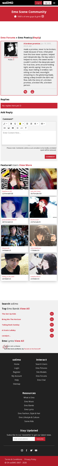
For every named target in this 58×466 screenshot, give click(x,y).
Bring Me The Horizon (11, 319)
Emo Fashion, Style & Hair (29, 413)
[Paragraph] (36, 124)
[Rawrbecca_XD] (14, 178)
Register (16, 372)
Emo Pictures (41, 368)
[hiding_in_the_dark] (14, 264)
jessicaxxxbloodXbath (9, 220)
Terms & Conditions (13, 459)
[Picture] (9, 128)
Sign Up (47, 3)
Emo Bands (29, 405)
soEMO (7, 3)
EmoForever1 (35, 220)
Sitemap (16, 384)
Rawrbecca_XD (7, 191)
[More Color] (23, 124)
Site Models (41, 372)
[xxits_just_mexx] (43, 178)
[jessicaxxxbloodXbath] (14, 207)
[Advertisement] (29, 29)
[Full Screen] (17, 128)
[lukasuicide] (14, 235)
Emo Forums (8, 37)
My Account (17, 376)
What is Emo (29, 397)
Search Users (41, 364)
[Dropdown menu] (54, 3)
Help (17, 380)
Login (16, 368)
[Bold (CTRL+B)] (11, 124)
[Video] (13, 128)
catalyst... (6, 336)
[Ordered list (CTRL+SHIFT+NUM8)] (31, 124)
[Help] (26, 128)
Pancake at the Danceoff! (32, 349)
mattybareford (35, 277)
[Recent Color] (20, 124)
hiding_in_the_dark (8, 277)
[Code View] (22, 128)
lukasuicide (5, 248)
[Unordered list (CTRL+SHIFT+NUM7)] (27, 124)
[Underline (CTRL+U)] (15, 124)
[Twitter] (31, 450)
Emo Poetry (25, 37)
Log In (38, 3)
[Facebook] (26, 450)
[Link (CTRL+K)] (4, 128)
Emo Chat (41, 380)
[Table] (43, 124)
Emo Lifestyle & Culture (29, 417)
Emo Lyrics (29, 409)
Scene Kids (29, 421)
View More (25, 165)
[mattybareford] (43, 264)
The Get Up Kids (9, 314)
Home (16, 364)
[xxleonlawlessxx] (43, 235)
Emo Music (29, 401)
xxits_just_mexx (35, 191)
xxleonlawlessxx (36, 248)
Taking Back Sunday (10, 325)
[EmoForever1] (43, 207)
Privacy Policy (30, 459)
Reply (36, 37)
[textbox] (29, 138)
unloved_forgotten (11, 57)
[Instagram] (42, 16)
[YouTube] (36, 450)
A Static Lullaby (9, 330)
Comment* (8, 119)
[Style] (5, 124)
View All (25, 308)
